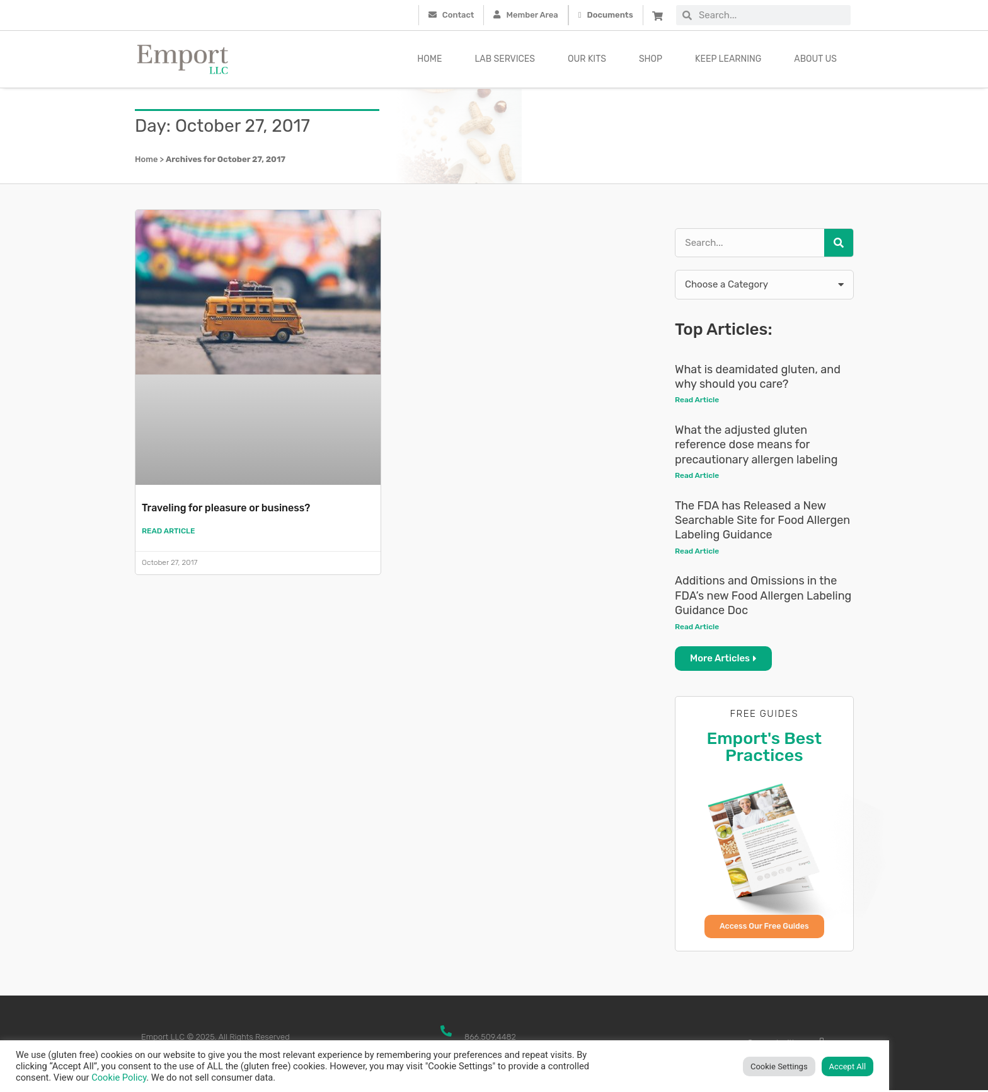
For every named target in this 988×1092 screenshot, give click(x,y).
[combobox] (771, 15)
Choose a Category (726, 284)
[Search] (838, 243)
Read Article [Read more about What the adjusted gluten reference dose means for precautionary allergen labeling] (697, 476)
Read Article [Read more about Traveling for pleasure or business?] (168, 531)
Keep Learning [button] (728, 59)
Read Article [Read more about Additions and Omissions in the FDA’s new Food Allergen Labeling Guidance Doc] (697, 627)
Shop (650, 59)
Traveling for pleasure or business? (236, 507)
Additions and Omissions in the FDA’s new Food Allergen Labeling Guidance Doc (763, 597)
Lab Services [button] (504, 59)
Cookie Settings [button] (779, 1066)
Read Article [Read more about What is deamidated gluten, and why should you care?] (697, 399)
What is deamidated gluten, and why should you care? (758, 377)
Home (429, 59)
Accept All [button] (847, 1066)
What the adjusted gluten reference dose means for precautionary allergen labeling (756, 445)
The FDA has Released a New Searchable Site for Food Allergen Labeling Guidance (762, 521)
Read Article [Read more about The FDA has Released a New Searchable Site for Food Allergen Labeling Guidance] (697, 551)
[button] (764, 284)
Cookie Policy (118, 1077)
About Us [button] (815, 59)
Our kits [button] (587, 59)
